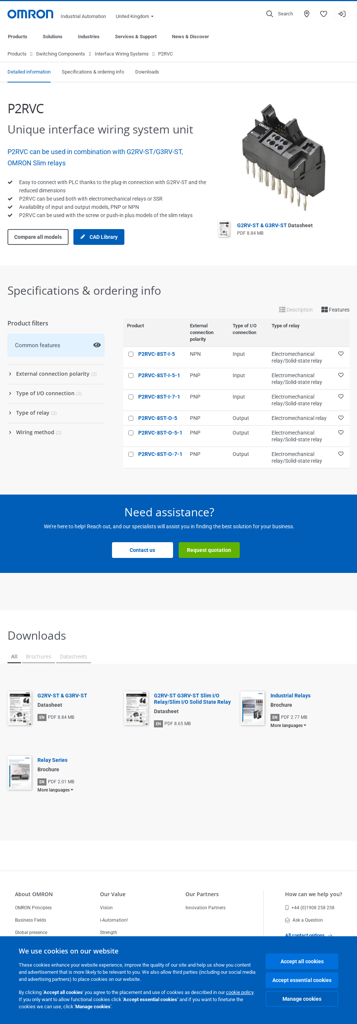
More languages (286, 726)
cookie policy (239, 992)
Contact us (142, 550)
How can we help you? (313, 894)
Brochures (38, 656)
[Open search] (280, 14)
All (14, 656)
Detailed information (29, 72)
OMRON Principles (33, 907)
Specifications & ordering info (93, 72)
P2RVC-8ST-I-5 (156, 354)
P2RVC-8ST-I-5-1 (159, 376)
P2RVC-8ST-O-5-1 (160, 433)
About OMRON (34, 894)
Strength (108, 932)
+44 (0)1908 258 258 (310, 907)
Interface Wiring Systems (122, 54)
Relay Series (52, 760)
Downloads (147, 72)
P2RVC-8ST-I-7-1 (159, 397)
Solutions (53, 36)
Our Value (112, 894)
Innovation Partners (205, 907)
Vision (106, 907)
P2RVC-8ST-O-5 (157, 418)
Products (17, 36)
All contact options (308, 935)
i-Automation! (114, 920)
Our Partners (202, 894)
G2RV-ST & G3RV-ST (275, 226)
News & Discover (190, 36)
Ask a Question (304, 920)
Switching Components (60, 54)
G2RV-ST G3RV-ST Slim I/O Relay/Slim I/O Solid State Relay (192, 699)
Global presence (31, 932)
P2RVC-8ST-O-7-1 (160, 454)
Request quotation (209, 550)
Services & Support (136, 36)
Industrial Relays (290, 696)
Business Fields (30, 920)
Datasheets (73, 656)
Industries (89, 36)
